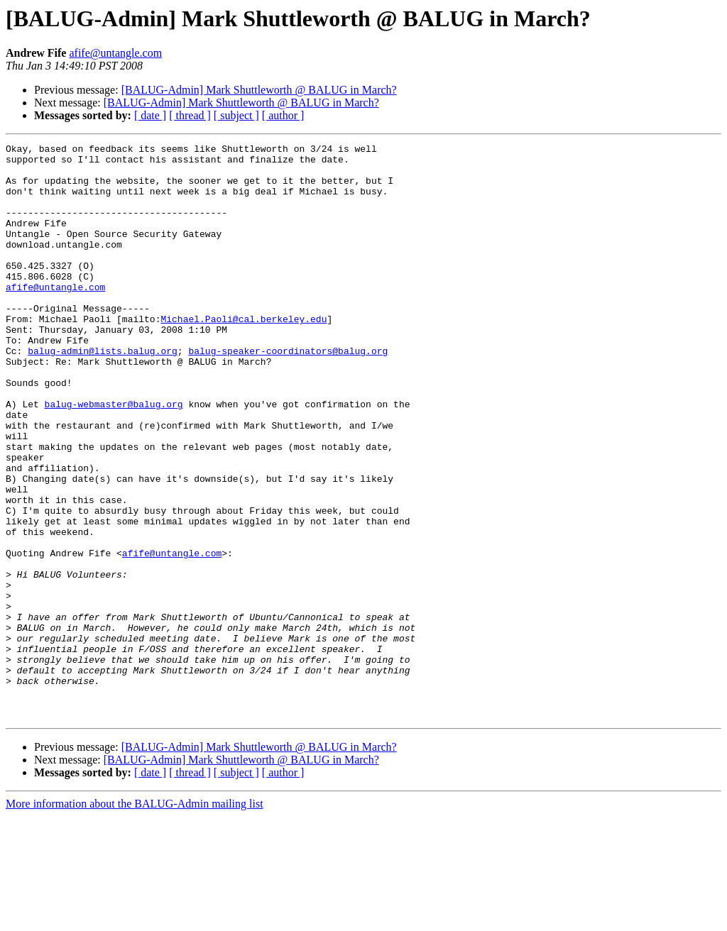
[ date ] (150, 115)
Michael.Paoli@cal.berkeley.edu (243, 354)
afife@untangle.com (115, 53)
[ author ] (283, 115)
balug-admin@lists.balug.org (102, 393)
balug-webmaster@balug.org (114, 457)
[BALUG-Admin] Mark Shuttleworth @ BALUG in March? (259, 90)
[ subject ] (236, 115)
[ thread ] (190, 115)
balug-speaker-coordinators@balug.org (288, 393)
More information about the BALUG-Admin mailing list (134, 919)
